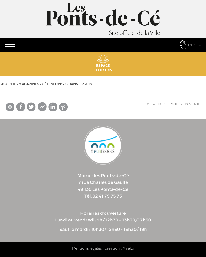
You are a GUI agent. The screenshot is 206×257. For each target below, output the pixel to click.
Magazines (29, 84)
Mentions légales (87, 248)
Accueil (8, 84)
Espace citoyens (103, 63)
